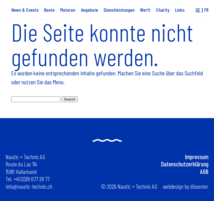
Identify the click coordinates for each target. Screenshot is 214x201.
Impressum (196, 156)
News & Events (24, 10)
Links (179, 10)
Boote (49, 10)
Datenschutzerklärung (184, 164)
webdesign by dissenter (185, 186)
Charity (162, 10)
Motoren (67, 10)
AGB (204, 171)
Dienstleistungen (119, 10)
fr (206, 10)
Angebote (89, 10)
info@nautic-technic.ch (29, 186)
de (198, 10)
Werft (145, 10)
